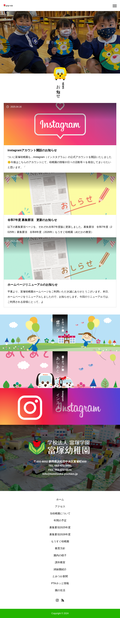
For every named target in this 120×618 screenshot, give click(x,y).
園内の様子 (60, 555)
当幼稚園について (60, 513)
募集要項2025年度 (60, 527)
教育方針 (60, 548)
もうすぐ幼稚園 (60, 541)
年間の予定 (60, 520)
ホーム (60, 499)
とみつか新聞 (60, 576)
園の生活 (60, 590)
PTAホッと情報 (60, 583)
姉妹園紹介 (60, 569)
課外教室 (60, 562)
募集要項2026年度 (60, 534)
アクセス (60, 506)
